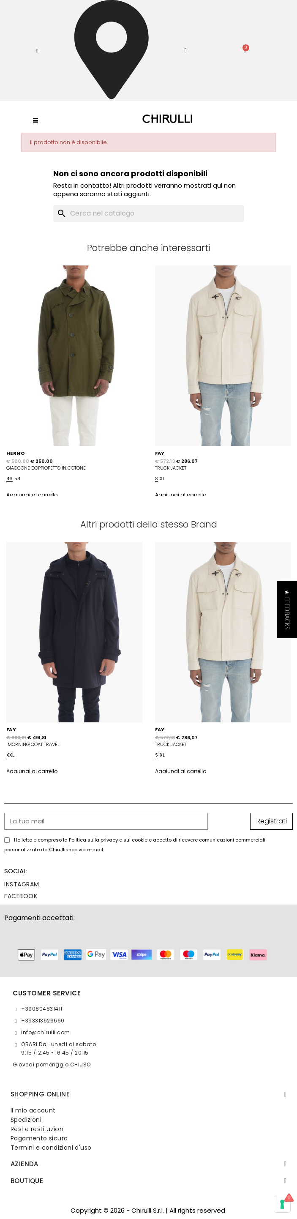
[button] (37, 50)
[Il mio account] (185, 50)
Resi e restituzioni (38, 1129)
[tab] (148, 1094)
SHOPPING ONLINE (40, 1094)
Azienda (24, 1163)
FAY (160, 453)
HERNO (15, 453)
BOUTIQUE (27, 1180)
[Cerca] (148, 213)
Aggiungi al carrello (31, 495)
